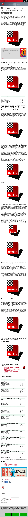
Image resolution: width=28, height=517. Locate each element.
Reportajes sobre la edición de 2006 (10, 464)
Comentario (3, 500)
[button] (7, 1)
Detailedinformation (8, 514)
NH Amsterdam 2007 (7, 479)
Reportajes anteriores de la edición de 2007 (11, 465)
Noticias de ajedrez (10, 4)
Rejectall (16, 514)
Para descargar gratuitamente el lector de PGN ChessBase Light (12, 370)
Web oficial (5, 463)
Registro (10, 499)
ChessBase (7, 486)
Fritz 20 (3, 48)
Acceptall (23, 514)
